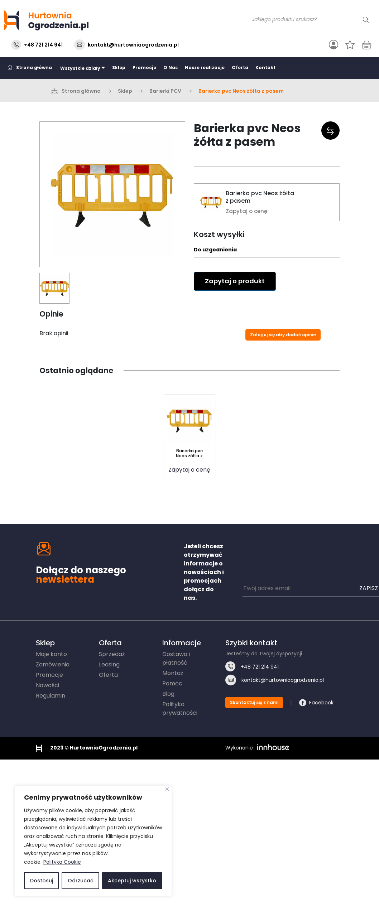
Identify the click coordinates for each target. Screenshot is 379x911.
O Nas (170, 67)
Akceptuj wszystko (132, 880)
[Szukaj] (366, 20)
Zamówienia (52, 664)
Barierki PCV (165, 91)
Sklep (118, 67)
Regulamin (50, 695)
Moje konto (51, 654)
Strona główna (30, 67)
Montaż (172, 673)
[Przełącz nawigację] (333, 44)
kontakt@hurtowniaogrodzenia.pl (133, 44)
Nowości (47, 685)
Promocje (144, 67)
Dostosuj (41, 880)
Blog (168, 694)
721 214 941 (260, 666)
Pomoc (172, 683)
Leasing (109, 664)
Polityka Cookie (62, 862)
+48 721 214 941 (43, 44)
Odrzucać (80, 880)
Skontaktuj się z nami (254, 702)
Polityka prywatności (179, 708)
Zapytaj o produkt (235, 280)
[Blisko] (167, 789)
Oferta (240, 67)
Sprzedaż (112, 654)
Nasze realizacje (205, 67)
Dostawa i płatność (176, 658)
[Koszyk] (366, 44)
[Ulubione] (350, 44)
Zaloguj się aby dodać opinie (283, 335)
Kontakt (265, 67)
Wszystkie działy (82, 67)
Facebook (321, 702)
